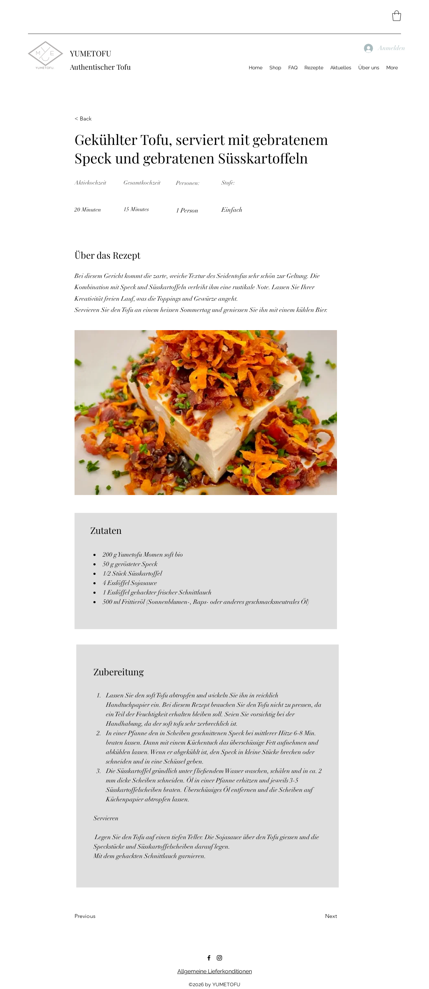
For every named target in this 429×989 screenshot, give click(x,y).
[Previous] (97, 916)
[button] (396, 16)
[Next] (319, 916)
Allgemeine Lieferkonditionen (214, 971)
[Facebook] (208, 957)
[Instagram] (219, 957)
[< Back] (97, 119)
